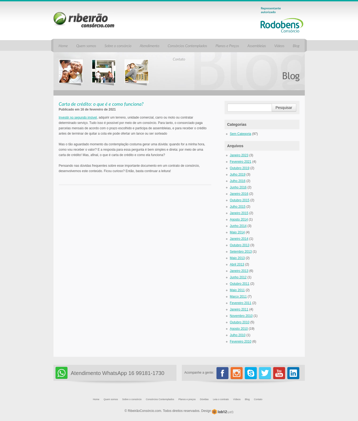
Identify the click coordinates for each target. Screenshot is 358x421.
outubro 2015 (239, 200)
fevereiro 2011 (241, 303)
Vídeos (279, 45)
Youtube (279, 373)
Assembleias (257, 45)
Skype (250, 373)
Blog (296, 45)
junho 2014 (238, 226)
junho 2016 (238, 187)
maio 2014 (237, 232)
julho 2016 (238, 181)
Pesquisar (284, 107)
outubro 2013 (239, 245)
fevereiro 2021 (241, 162)
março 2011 (238, 296)
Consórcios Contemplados (187, 45)
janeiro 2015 (239, 213)
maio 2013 (237, 258)
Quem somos (86, 45)
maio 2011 (237, 290)
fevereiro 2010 (241, 341)
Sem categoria (240, 134)
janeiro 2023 (239, 155)
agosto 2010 (239, 329)
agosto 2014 (239, 219)
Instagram (236, 373)
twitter (265, 373)
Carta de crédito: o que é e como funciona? (101, 104)
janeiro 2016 (239, 194)
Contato (179, 59)
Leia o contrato (221, 399)
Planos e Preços (227, 45)
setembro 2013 (241, 251)
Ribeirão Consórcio (83, 20)
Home (63, 45)
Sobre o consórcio (118, 45)
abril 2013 (237, 264)
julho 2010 (238, 335)
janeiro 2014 (239, 239)
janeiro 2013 (239, 271)
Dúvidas (204, 399)
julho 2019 (238, 174)
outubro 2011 (239, 284)
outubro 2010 (239, 322)
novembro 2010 (241, 316)
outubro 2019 (239, 168)
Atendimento (149, 45)
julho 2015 (238, 206)
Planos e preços (187, 399)
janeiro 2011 (239, 309)
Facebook (222, 373)
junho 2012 (238, 277)
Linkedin (293, 373)
